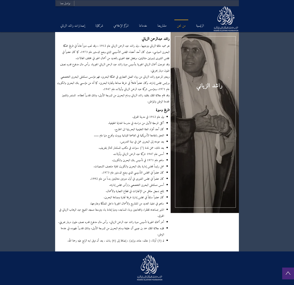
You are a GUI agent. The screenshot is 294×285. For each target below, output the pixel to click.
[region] (205, 122)
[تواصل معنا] (65, 4)
